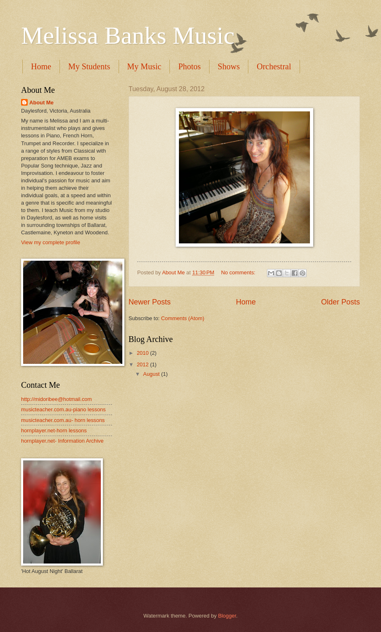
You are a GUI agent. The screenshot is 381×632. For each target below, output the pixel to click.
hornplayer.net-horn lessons (54, 430)
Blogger (227, 616)
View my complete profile (50, 242)
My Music (144, 66)
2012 (143, 364)
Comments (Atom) (182, 318)
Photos (189, 66)
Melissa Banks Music (128, 35)
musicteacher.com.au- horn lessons (63, 420)
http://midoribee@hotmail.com (56, 399)
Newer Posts (150, 302)
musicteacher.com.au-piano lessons (63, 409)
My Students (89, 66)
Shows (229, 66)
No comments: (239, 272)
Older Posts (340, 302)
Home (41, 66)
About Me (41, 102)
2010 (143, 353)
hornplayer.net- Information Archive (62, 441)
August (152, 374)
